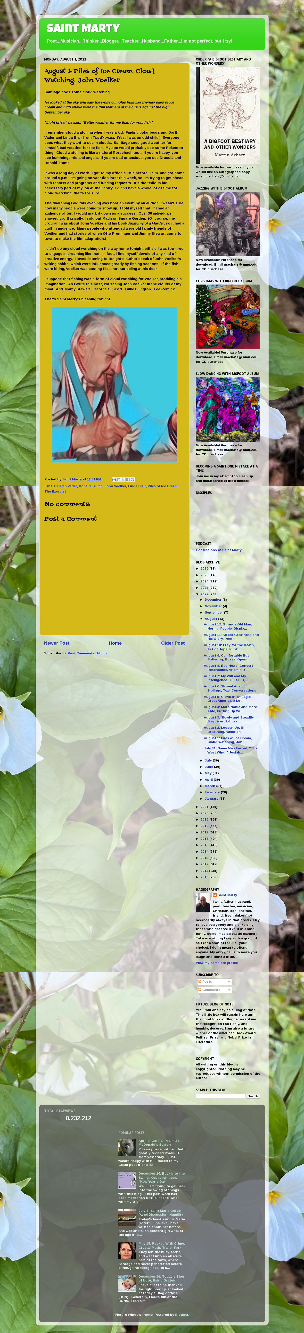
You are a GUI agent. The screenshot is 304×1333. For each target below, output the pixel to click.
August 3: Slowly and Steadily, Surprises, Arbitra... (229, 719)
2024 (205, 581)
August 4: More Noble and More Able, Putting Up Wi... (230, 709)
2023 (205, 587)
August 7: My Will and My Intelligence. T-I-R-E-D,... (226, 678)
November (214, 606)
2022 (205, 594)
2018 (205, 826)
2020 (205, 813)
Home (115, 643)
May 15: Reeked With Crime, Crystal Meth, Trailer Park (162, 1245)
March (210, 786)
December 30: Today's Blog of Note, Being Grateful (161, 1278)
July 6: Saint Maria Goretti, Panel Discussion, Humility (161, 1212)
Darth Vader (67, 486)
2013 (205, 858)
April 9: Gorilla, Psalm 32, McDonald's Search (159, 1142)
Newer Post (57, 643)
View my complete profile (217, 963)
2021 (205, 807)
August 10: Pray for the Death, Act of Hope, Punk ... (229, 647)
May (209, 773)
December (213, 599)
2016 (205, 838)
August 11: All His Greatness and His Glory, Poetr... (231, 637)
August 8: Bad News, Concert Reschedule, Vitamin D (228, 667)
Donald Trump (91, 486)
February (213, 792)
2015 (205, 845)
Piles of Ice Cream (163, 486)
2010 (205, 877)
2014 (205, 851)
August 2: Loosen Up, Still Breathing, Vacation (225, 729)
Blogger (181, 1314)
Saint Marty (83, 30)
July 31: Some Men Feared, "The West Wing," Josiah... (230, 750)
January (212, 798)
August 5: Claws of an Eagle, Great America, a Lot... (228, 698)
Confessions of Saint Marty (219, 550)
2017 (205, 832)
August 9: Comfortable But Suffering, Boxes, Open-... (227, 657)
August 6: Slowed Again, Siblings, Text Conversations (230, 688)
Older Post (173, 643)
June (209, 767)
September (214, 612)
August (211, 619)
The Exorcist (55, 491)
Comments (209, 990)
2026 (205, 568)
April (209, 779)
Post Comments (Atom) (87, 653)
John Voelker (115, 486)
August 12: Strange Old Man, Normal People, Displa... (228, 626)
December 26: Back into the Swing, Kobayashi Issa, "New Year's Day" (162, 1177)
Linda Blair (137, 486)
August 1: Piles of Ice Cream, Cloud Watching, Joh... (228, 740)
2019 (205, 819)
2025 (205, 575)
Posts (205, 981)
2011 (205, 871)
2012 (205, 864)
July (209, 760)
